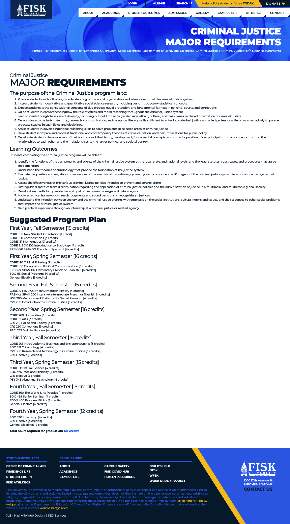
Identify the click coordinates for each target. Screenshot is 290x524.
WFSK (153, 475)
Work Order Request (167, 481)
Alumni (159, 3)
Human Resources (119, 477)
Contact (277, 13)
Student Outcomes (144, 13)
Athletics (253, 13)
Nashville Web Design (29, 515)
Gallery (202, 13)
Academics (111, 13)
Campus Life (227, 13)
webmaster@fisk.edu (54, 508)
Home (36, 51)
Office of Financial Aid (26, 466)
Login (132, 3)
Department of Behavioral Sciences (168, 51)
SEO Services (57, 515)
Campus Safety (116, 466)
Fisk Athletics (18, 482)
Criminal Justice (207, 51)
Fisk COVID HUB (116, 471)
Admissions (177, 13)
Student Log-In (19, 477)
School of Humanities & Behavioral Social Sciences (104, 51)
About (88, 13)
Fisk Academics (54, 51)
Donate (275, 3)
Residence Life (18, 471)
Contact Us (258, 489)
